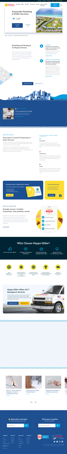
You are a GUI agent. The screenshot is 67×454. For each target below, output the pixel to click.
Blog (19, 437)
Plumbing (12, 437)
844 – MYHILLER (58, 0)
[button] (61, 5)
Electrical (8, 395)
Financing (20, 439)
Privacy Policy (62, 444)
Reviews (20, 445)
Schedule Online (55, 5)
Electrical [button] (27, 4)
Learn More (9, 195)
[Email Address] (15, 425)
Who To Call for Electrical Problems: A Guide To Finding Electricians (13, 392)
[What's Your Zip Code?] (46, 425)
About (4, 437)
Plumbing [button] (18, 4)
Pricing (37, 4)
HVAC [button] (22, 4)
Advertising (21, 443)
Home (6, 35)
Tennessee (40, 0)
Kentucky (49, 0)
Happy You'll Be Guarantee (43, 5)
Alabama (44, 0)
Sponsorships (21, 441)
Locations (10, 35)
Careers (4, 441)
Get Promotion (19, 116)
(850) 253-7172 (28, 25)
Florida (53, 0)
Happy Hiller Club (6, 443)
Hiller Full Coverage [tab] (53, 135)
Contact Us (5, 448)
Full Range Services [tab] (43, 135)
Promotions (32, 4)
